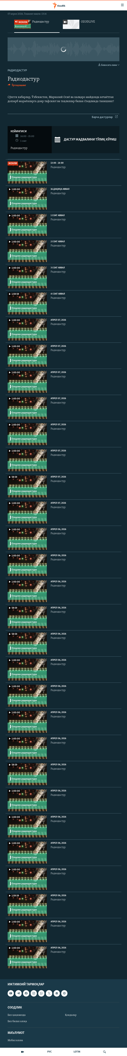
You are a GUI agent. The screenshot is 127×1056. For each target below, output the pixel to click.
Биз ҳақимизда (17, 1015)
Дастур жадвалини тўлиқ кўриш (85, 139)
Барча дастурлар (105, 117)
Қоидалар (71, 1015)
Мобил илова (15, 1040)
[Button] (17, 86)
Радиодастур (17, 70)
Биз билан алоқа (17, 1021)
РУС (49, 1052)
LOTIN (77, 1052)
